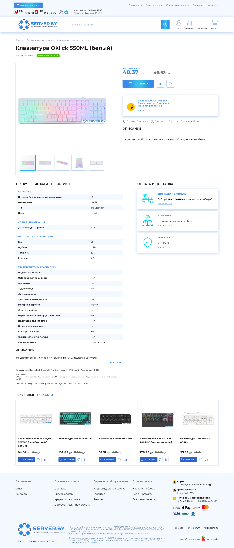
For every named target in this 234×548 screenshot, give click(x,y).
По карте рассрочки (150, 106)
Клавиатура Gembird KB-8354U (195, 440)
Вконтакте (211, 528)
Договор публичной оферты (72, 504)
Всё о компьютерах (145, 499)
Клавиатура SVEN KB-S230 (115, 438)
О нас (19, 488)
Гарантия (99, 494)
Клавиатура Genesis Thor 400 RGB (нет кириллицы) (156, 440)
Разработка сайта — (190, 539)
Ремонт (98, 499)
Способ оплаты (63, 494)
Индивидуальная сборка (109, 488)
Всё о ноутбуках (142, 494)
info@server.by (93, 542)
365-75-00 (50, 12)
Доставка (198, 5)
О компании (136, 5)
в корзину (28, 460)
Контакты (212, 5)
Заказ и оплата (154, 5)
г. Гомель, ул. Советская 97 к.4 (87, 13)
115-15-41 (28, 12)
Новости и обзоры (144, 488)
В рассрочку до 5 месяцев (153, 103)
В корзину (138, 83)
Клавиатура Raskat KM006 (75, 438)
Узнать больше (145, 110)
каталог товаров (28, 5)
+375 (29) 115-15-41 (186, 501)
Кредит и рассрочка (177, 5)
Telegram (193, 528)
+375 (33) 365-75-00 (207, 501)
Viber (179, 528)
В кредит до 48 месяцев (152, 101)
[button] (103, 107)
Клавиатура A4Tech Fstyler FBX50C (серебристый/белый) (34, 442)
